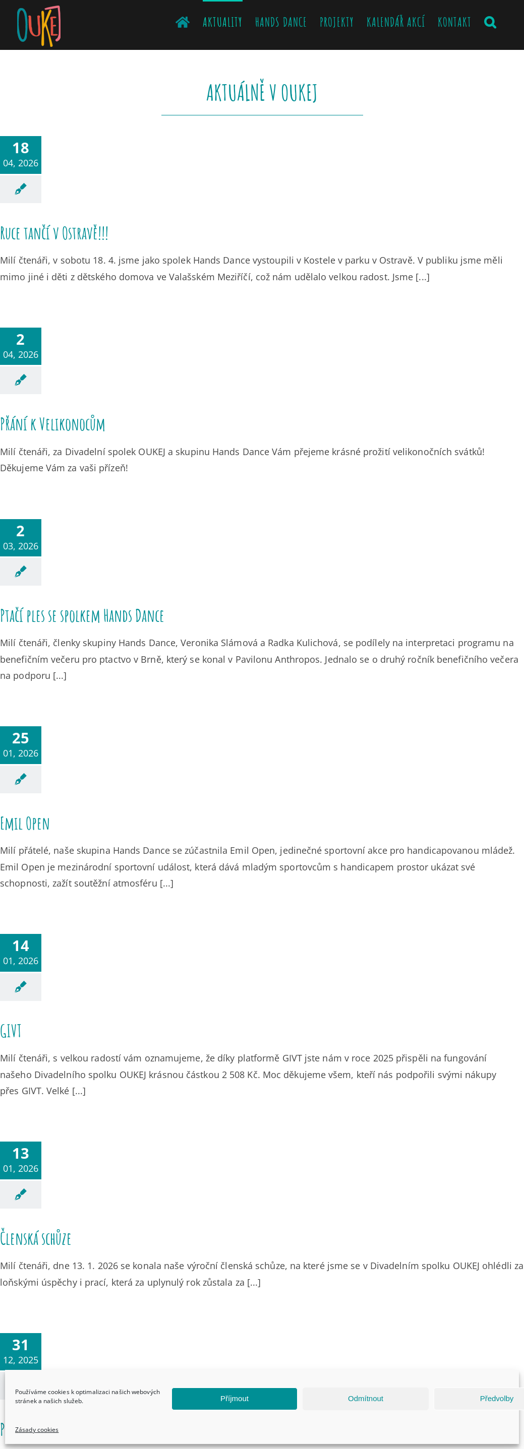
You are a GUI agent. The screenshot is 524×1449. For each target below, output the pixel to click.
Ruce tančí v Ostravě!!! (54, 232)
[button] (490, 21)
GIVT (11, 1030)
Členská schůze (36, 1238)
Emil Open (25, 823)
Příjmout (234, 1398)
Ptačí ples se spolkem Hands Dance (82, 615)
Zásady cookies (37, 1429)
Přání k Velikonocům (52, 423)
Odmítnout (365, 1398)
